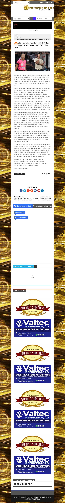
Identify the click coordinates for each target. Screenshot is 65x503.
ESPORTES (18, 37)
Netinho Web (37, 499)
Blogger (35, 30)
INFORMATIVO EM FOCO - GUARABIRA (36, 497)
